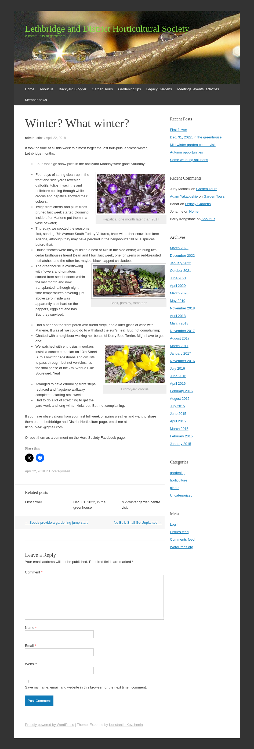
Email (30, 646)
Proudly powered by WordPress (49, 725)
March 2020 (179, 293)
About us (46, 89)
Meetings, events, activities (198, 89)
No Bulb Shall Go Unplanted (138, 522)
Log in (174, 524)
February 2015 (181, 436)
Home (29, 89)
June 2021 (178, 278)
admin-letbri (34, 138)
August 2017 (180, 338)
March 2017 (179, 346)
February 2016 (181, 391)
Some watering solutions (189, 160)
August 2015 (180, 399)
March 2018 (179, 323)
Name (31, 628)
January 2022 (180, 263)
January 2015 (180, 444)
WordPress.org (181, 547)
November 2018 (182, 308)
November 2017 (182, 331)
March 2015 (179, 429)
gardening (178, 473)
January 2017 (180, 353)
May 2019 (177, 301)
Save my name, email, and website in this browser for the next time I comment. (86, 687)
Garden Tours (102, 89)
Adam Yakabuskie (184, 196)
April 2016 (178, 383)
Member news (36, 100)
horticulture (178, 480)
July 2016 (177, 368)
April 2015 (178, 421)
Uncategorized (59, 471)
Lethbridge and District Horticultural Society (107, 28)
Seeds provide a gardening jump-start (56, 522)
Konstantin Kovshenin (126, 725)
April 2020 (178, 286)
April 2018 (178, 316)
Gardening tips (129, 89)
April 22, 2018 (56, 138)
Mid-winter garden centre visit (193, 145)
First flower (33, 502)
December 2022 (182, 256)
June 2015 (178, 414)
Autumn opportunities (186, 152)
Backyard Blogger (72, 89)
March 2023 (179, 248)
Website (31, 664)
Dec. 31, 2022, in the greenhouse (196, 137)
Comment (33, 572)
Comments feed (182, 539)
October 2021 (180, 271)
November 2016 (182, 361)
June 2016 (178, 376)
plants (174, 488)
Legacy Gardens (159, 89)
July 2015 (177, 406)
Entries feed (179, 532)
